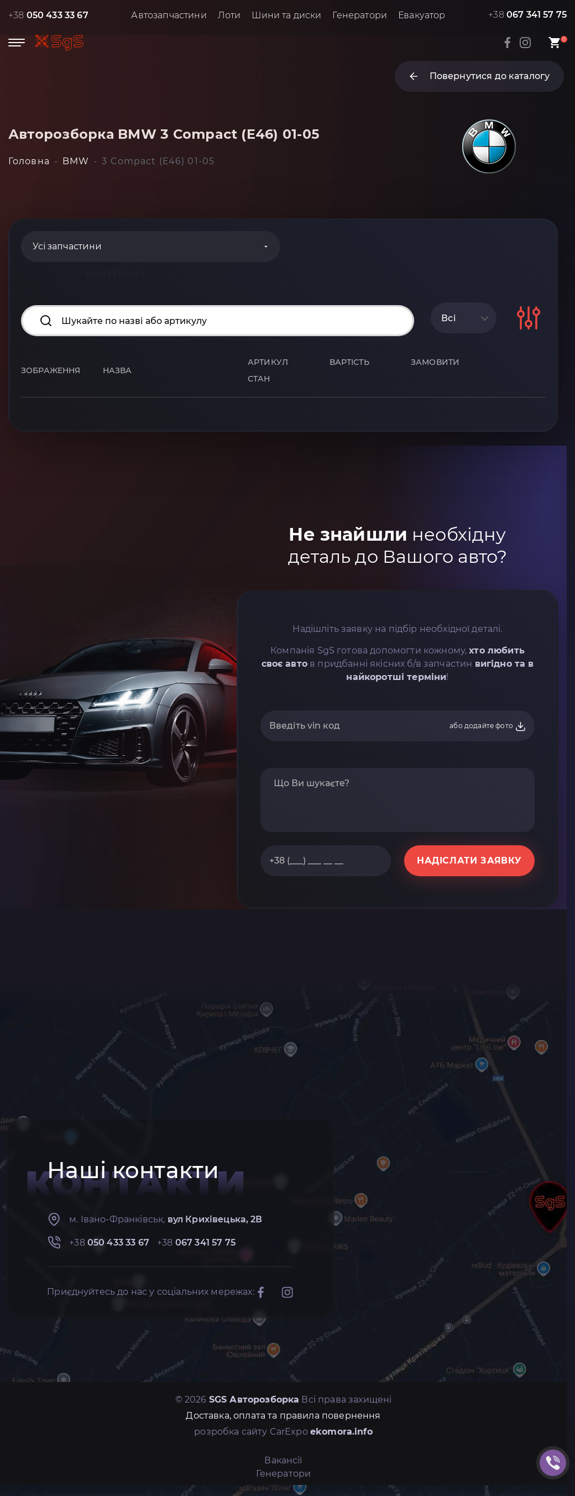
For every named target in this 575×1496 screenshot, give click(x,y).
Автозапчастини (168, 15)
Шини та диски (286, 15)
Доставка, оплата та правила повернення (283, 1415)
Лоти (229, 15)
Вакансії (283, 1460)
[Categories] (150, 246)
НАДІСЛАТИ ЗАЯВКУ (469, 860)
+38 (48, 15)
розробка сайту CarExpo (283, 1431)
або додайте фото (487, 726)
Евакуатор (421, 15)
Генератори (359, 15)
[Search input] (217, 320)
